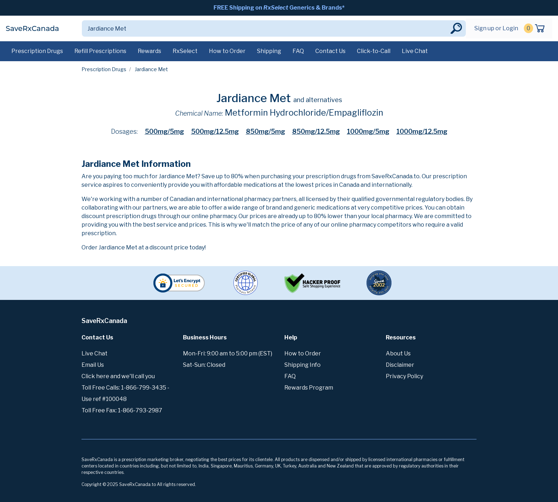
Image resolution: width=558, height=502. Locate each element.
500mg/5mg (164, 131)
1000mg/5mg (368, 131)
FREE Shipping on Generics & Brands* (279, 7)
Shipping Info (302, 364)
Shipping (269, 51)
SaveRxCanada (32, 28)
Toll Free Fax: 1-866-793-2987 (121, 410)
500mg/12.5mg (215, 131)
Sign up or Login (496, 28)
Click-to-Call (373, 51)
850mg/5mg (265, 131)
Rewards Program (308, 387)
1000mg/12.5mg (421, 131)
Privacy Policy (404, 376)
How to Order (227, 51)
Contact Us (330, 51)
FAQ (298, 51)
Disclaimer (400, 364)
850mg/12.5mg (316, 131)
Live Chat (415, 51)
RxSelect (185, 51)
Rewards (149, 51)
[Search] (265, 28)
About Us (398, 353)
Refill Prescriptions (100, 51)
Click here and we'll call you (118, 376)
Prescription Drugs (37, 51)
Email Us (92, 364)
